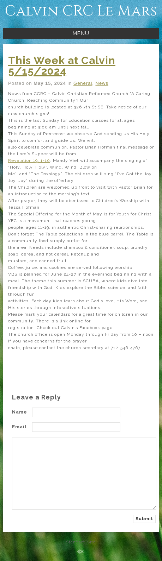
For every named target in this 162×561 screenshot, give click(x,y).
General (82, 83)
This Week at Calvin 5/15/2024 (61, 65)
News (102, 83)
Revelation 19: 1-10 (29, 160)
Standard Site (81, 542)
